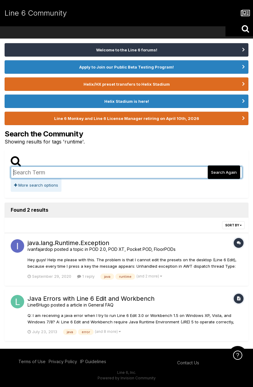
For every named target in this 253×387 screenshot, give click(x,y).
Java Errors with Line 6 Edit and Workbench (91, 298)
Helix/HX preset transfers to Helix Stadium (127, 84)
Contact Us (188, 362)
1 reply (86, 276)
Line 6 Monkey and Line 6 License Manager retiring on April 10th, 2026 (126, 118)
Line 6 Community (36, 13)
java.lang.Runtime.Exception (68, 243)
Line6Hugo (39, 304)
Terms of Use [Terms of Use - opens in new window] (32, 361)
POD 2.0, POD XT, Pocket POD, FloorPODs (132, 249)
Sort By (233, 225)
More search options (36, 185)
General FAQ (100, 304)
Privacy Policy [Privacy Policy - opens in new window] (63, 361)
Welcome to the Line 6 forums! (126, 49)
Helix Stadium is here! (126, 101)
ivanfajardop (40, 249)
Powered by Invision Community (127, 378)
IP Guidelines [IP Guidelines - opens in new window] (93, 361)
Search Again (224, 172)
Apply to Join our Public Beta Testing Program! (126, 67)
